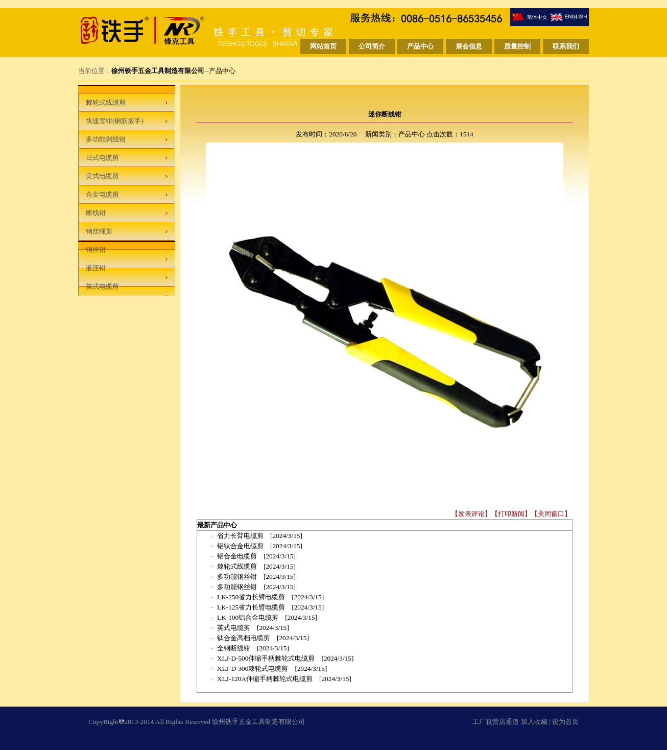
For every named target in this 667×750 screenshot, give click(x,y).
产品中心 (222, 71)
